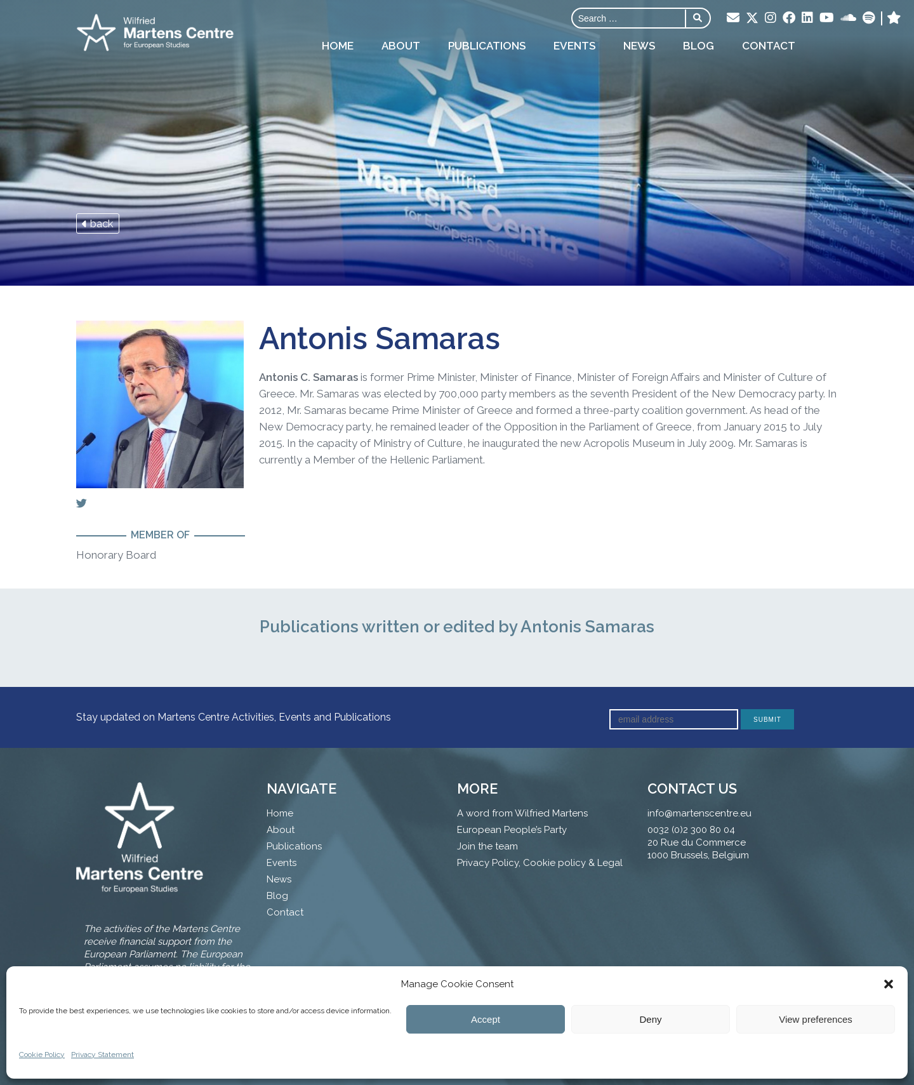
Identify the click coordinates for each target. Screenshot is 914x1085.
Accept (485, 1019)
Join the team (487, 846)
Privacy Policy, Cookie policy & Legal (540, 863)
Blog (698, 45)
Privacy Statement (102, 1054)
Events (574, 45)
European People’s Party (512, 829)
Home (338, 45)
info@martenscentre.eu (699, 813)
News (639, 45)
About (400, 45)
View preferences (815, 1019)
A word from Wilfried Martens (522, 813)
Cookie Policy (42, 1054)
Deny (650, 1019)
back (98, 223)
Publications (487, 45)
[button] (888, 984)
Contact (768, 45)
